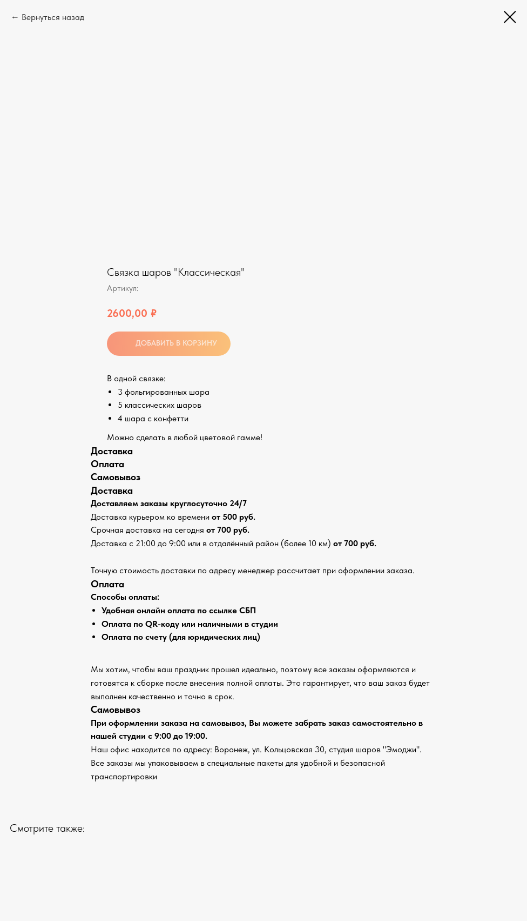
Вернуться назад (53, 17)
